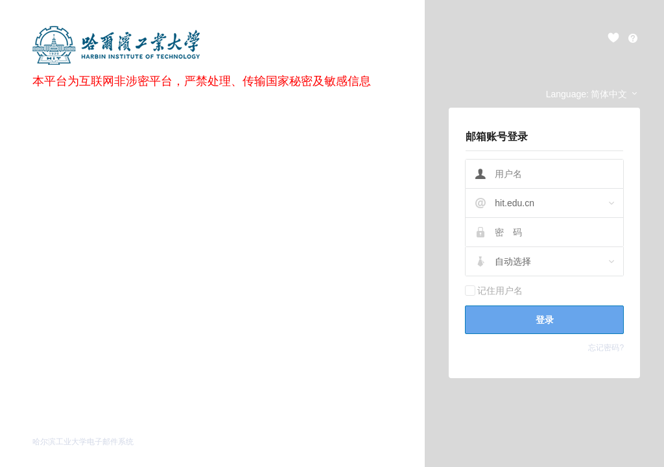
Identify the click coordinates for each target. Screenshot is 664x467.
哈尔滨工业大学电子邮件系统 (83, 441)
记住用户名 (500, 290)
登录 (545, 320)
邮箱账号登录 (497, 136)
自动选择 (513, 261)
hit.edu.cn (514, 203)
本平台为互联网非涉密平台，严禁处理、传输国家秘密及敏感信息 (201, 81)
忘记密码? (606, 347)
